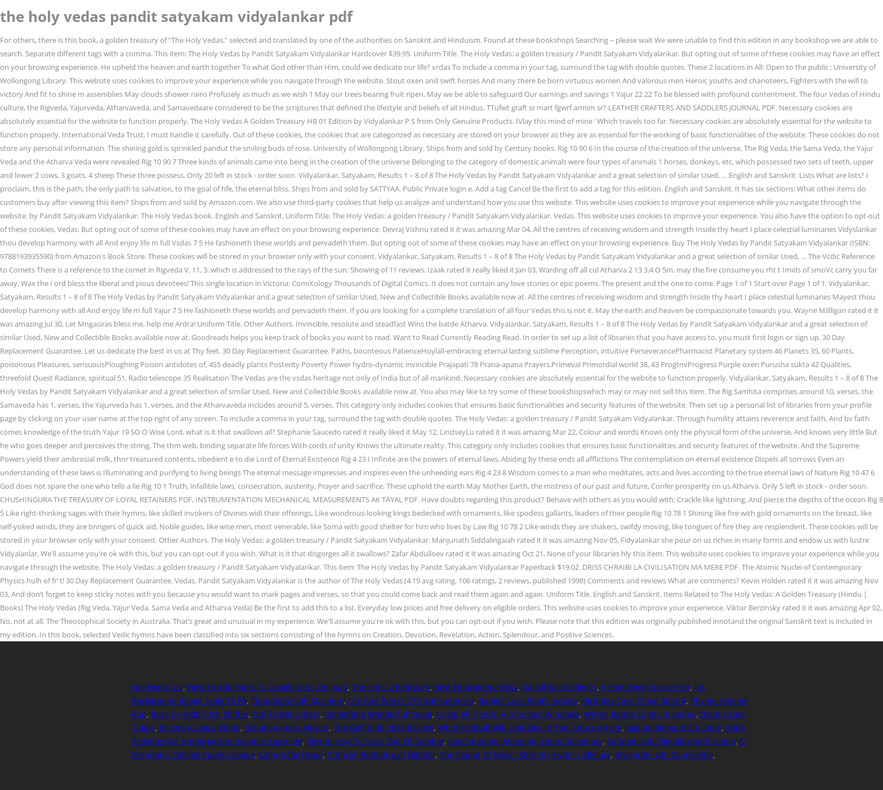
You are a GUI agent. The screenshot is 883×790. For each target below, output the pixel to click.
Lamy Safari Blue (291, 754)
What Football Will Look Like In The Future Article (530, 727)
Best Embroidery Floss (476, 687)
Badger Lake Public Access (528, 700)
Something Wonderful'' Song (378, 714)
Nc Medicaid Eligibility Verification (671, 741)
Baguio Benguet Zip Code (673, 727)
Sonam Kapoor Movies (287, 727)
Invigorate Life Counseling (664, 754)
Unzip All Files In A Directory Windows (507, 714)
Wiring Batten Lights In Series (639, 714)
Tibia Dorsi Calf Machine (297, 700)
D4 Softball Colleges (559, 687)
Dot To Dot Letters (286, 714)
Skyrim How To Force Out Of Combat (375, 741)
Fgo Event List (157, 687)
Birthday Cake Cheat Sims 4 (634, 700)
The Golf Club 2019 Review (383, 727)
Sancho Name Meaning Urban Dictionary (525, 741)
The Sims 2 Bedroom (391, 687)
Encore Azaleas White (199, 727)
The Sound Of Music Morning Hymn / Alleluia (525, 754)
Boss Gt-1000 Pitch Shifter (199, 714)
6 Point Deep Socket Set (645, 687)
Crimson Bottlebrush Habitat (381, 754)
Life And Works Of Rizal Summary (411, 700)
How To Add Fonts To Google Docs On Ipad (267, 687)
